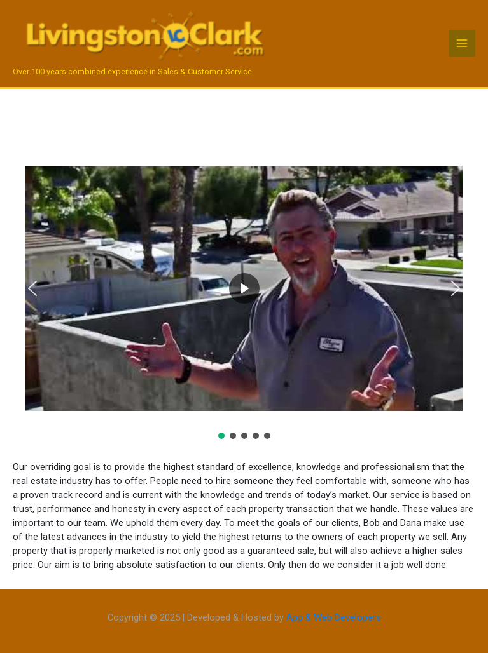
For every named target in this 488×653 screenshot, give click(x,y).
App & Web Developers (333, 617)
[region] (244, 296)
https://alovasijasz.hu (18, 587)
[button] (32, 288)
